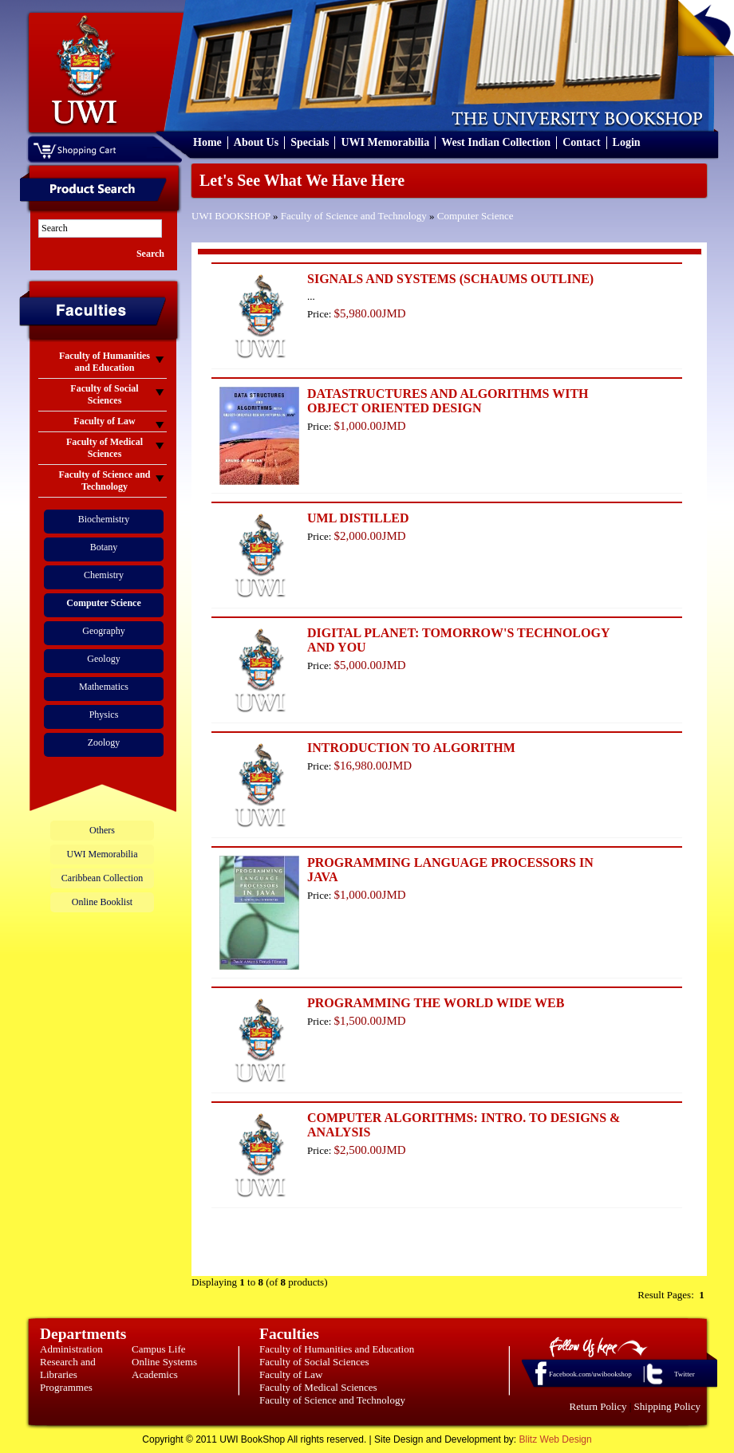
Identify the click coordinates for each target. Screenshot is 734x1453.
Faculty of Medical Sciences (318, 1387)
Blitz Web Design (555, 1439)
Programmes (66, 1387)
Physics (104, 714)
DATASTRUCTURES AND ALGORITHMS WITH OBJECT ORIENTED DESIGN (448, 401)
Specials (309, 142)
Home (207, 142)
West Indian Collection (495, 142)
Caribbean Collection (102, 878)
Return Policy (598, 1406)
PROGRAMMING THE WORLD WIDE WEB (435, 1003)
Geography (103, 630)
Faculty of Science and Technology (354, 216)
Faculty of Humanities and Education (336, 1349)
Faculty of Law (290, 1374)
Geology (103, 658)
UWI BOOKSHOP (230, 216)
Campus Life (159, 1349)
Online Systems (164, 1362)
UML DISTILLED (358, 518)
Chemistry (104, 575)
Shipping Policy (667, 1406)
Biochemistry (104, 519)
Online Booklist (102, 902)
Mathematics (103, 686)
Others (102, 830)
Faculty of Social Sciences (314, 1362)
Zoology (104, 742)
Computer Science (475, 216)
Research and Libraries (68, 1368)
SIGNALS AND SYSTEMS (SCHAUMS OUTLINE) (450, 278)
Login (627, 142)
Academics (155, 1374)
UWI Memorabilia (385, 142)
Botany (104, 547)
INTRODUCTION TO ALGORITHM (411, 747)
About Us (256, 142)
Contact (581, 142)
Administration (71, 1349)
